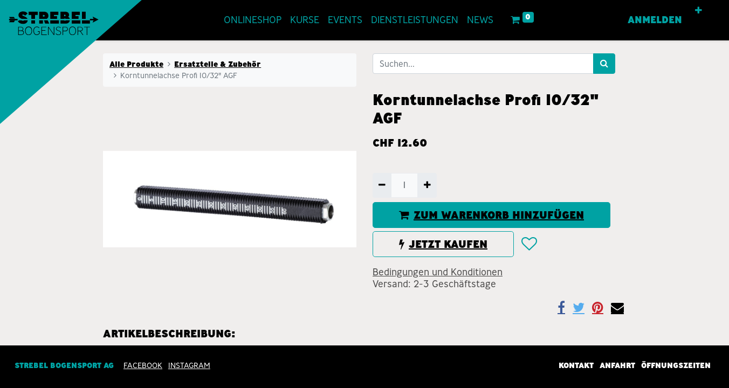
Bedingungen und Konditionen (438, 272)
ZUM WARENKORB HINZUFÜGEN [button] (491, 215)
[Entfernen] (382, 185)
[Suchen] (604, 63)
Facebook (142, 365)
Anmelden (655, 20)
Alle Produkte (136, 64)
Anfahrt (617, 365)
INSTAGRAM (189, 365)
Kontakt (576, 365)
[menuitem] (252, 20)
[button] (698, 11)
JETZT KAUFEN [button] (443, 244)
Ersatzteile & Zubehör (217, 64)
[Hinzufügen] (426, 185)
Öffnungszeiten (676, 365)
